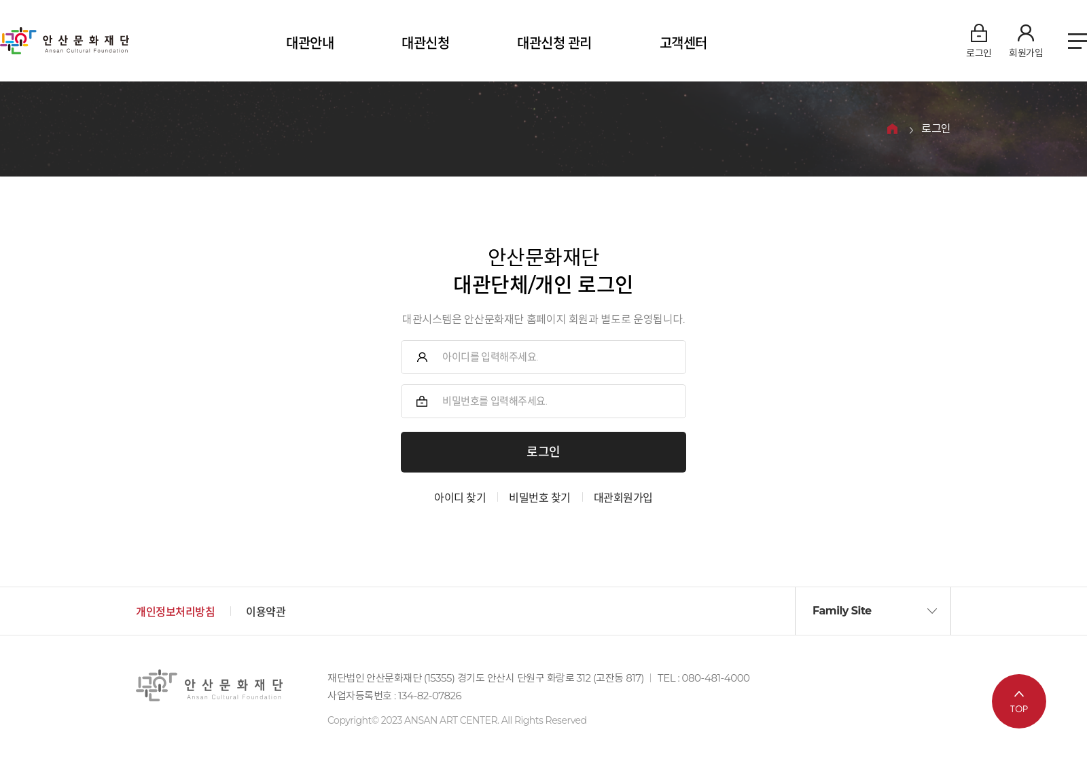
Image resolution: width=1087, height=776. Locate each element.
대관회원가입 (623, 498)
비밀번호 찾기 (540, 498)
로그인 (936, 129)
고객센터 (683, 43)
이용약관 (265, 612)
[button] (873, 611)
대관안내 (310, 43)
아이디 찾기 (460, 498)
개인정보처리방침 (175, 612)
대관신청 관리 (554, 43)
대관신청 (425, 43)
